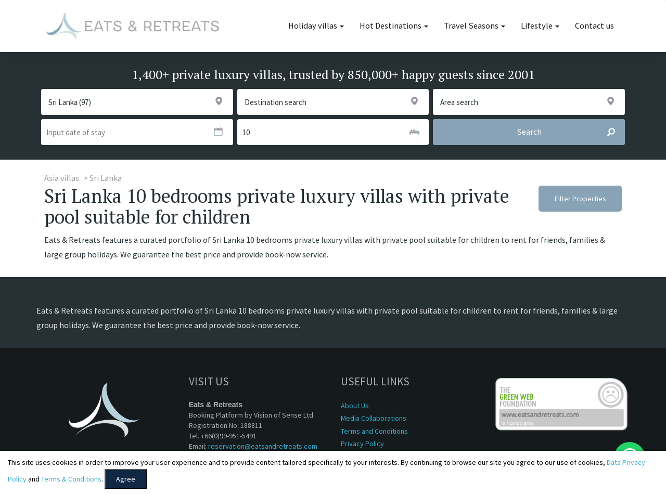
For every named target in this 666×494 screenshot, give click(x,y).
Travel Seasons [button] (474, 25)
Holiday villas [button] (316, 25)
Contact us (594, 25)
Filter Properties (580, 198)
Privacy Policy (362, 443)
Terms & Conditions (71, 479)
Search (570, 132)
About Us (355, 405)
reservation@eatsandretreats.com (262, 446)
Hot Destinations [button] (394, 25)
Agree (125, 479)
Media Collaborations (373, 418)
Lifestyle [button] (540, 25)
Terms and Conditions (374, 431)
